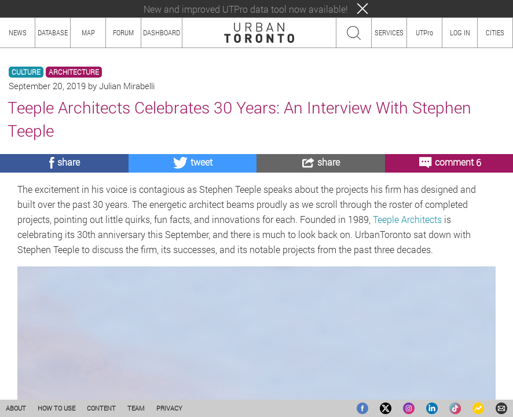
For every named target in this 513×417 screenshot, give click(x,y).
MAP (88, 32)
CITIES (495, 32)
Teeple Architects (407, 219)
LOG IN (460, 32)
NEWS (18, 32)
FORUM (123, 32)
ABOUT (16, 408)
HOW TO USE (56, 408)
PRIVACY (169, 408)
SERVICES (389, 32)
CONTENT (101, 408)
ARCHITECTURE (74, 72)
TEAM (136, 408)
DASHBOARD (161, 32)
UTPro (424, 32)
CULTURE (26, 72)
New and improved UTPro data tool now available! (246, 9)
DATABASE (53, 32)
